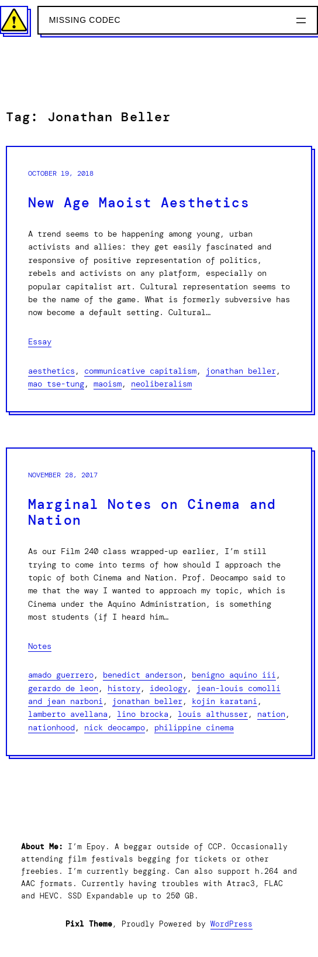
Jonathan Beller (241, 370)
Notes (39, 646)
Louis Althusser (213, 714)
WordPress (231, 924)
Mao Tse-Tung (56, 383)
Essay (39, 341)
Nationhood (51, 727)
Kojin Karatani (224, 701)
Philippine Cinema (194, 727)
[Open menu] (301, 20)
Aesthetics (51, 370)
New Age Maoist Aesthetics (139, 203)
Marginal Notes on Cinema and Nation (152, 513)
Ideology (168, 688)
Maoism (108, 383)
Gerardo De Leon (63, 688)
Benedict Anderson (142, 674)
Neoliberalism (161, 383)
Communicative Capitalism (140, 370)
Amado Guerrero (61, 674)
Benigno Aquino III (234, 674)
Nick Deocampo (114, 727)
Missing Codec (85, 20)
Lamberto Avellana (68, 714)
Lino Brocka (142, 714)
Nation (271, 714)
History (124, 688)
